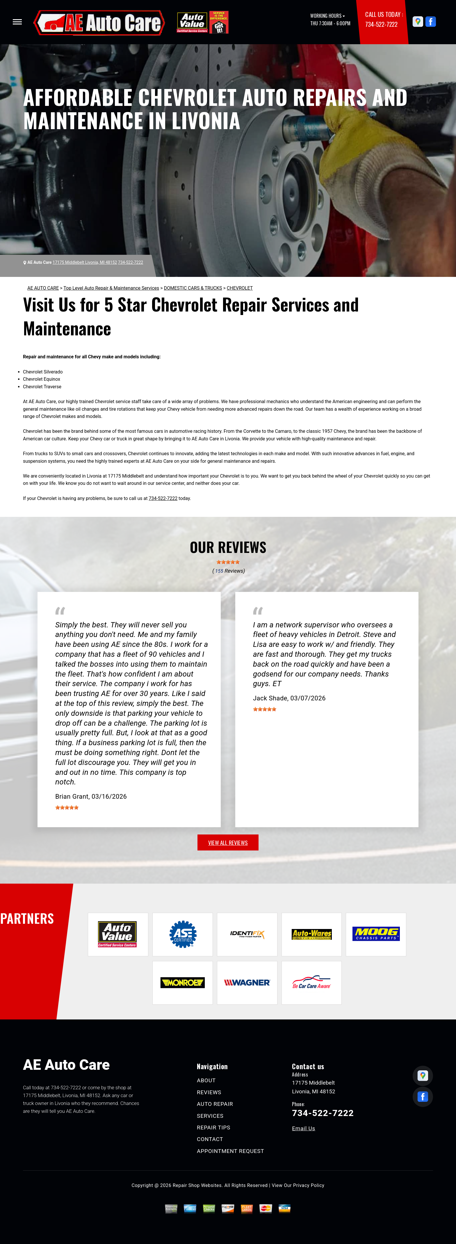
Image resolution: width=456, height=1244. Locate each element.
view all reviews (228, 842)
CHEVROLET (240, 288)
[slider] (228, 562)
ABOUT (206, 1080)
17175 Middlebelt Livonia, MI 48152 (85, 262)
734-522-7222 (381, 24)
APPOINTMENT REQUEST (230, 1151)
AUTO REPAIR (215, 1104)
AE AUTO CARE (43, 288)
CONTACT (210, 1139)
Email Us (303, 1128)
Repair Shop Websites (197, 1185)
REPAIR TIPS (213, 1127)
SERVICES (210, 1116)
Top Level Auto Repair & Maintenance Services (111, 288)
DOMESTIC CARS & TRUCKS (193, 288)
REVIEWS (209, 1092)
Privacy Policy (308, 1185)
